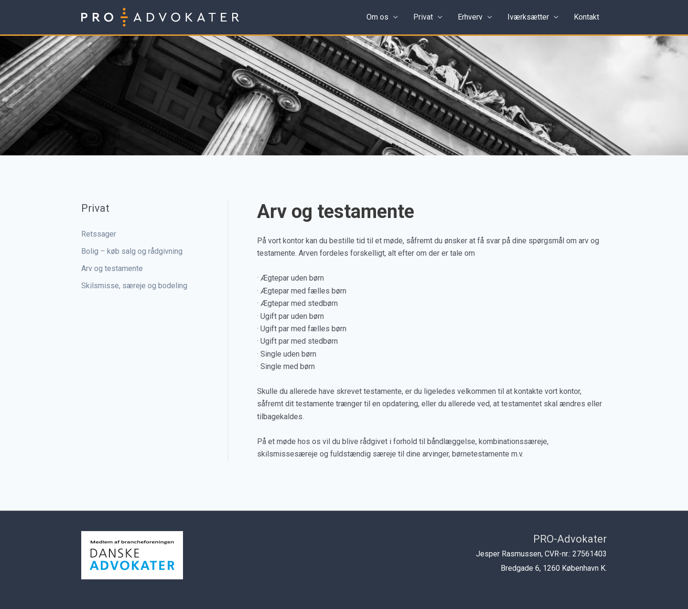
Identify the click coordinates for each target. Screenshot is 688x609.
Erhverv (470, 17)
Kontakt (586, 17)
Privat (423, 17)
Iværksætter (528, 17)
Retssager (98, 234)
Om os (377, 17)
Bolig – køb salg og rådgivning (132, 251)
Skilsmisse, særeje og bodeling (134, 285)
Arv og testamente (112, 268)
